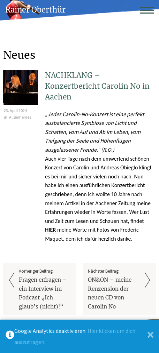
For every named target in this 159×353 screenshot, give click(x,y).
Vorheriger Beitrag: (45, 289)
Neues (19, 55)
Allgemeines (20, 117)
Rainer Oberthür (35, 10)
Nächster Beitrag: (114, 289)
